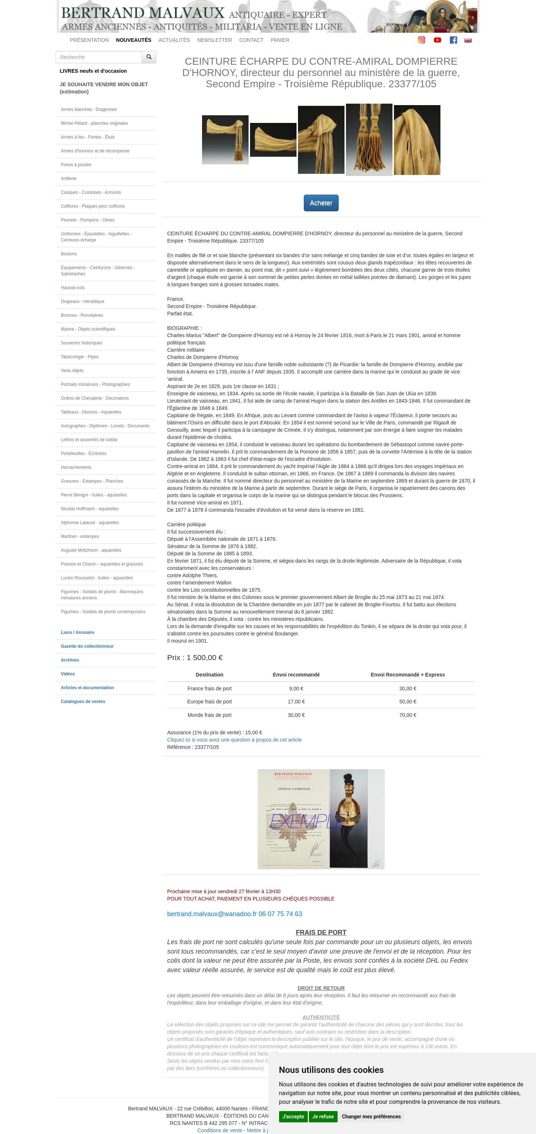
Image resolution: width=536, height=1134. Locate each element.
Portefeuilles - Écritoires (84, 453)
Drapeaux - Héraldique (83, 301)
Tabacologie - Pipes (80, 356)
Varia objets (72, 370)
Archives (70, 660)
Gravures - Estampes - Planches (92, 481)
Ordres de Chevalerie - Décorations (95, 398)
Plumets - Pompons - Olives (87, 220)
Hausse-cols (73, 287)
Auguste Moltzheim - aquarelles (91, 550)
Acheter (321, 203)
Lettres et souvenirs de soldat (89, 439)
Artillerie (69, 178)
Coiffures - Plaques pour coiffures (93, 206)
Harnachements (76, 467)
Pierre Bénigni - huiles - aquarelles (94, 495)
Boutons (69, 253)
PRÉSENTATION (89, 40)
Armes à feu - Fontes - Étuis (88, 137)
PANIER (280, 40)
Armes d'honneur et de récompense (95, 150)
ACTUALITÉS (174, 40)
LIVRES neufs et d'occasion (93, 71)
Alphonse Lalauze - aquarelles (90, 522)
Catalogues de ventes (83, 701)
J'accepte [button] (294, 1116)
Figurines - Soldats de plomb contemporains (103, 611)
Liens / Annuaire (77, 632)
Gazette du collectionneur (87, 646)
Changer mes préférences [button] (371, 1116)
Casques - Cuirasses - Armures (91, 192)
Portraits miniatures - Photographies (95, 384)
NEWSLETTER (214, 40)
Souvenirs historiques (81, 343)
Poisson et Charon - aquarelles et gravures (102, 564)
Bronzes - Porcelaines (82, 315)
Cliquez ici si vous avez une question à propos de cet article (234, 740)
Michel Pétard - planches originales (94, 123)
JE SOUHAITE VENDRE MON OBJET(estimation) (104, 88)
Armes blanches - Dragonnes (89, 109)
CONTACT (251, 40)
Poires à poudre (76, 164)
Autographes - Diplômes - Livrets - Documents (105, 425)
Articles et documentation (87, 687)
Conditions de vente (219, 1130)
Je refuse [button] (323, 1116)
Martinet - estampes (80, 536)
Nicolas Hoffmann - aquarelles (90, 508)
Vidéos (68, 673)
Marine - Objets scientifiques (88, 329)
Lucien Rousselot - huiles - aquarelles (97, 577)
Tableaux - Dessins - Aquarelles (91, 412)
